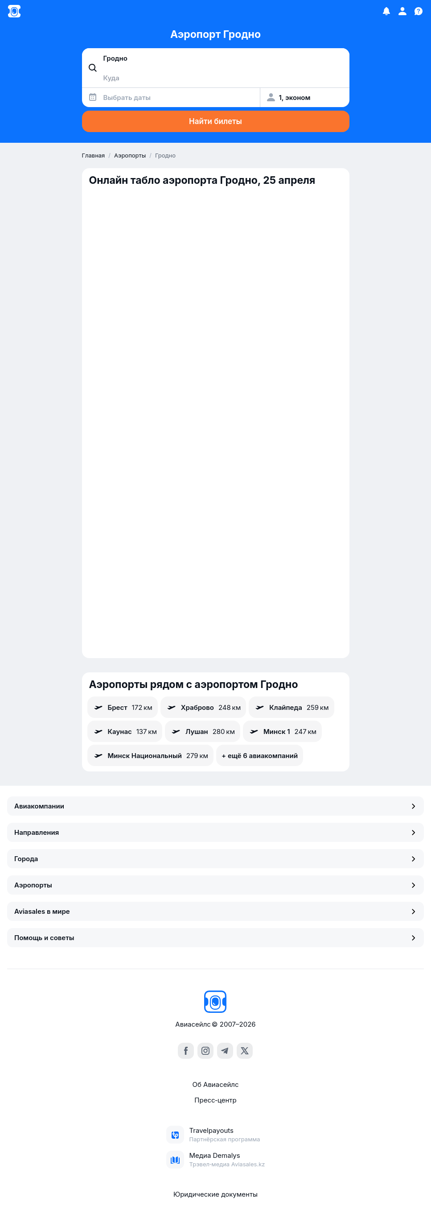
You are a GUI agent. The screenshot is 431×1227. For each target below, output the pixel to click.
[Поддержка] (418, 11)
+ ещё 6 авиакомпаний (260, 755)
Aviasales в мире (215, 911)
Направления (215, 832)
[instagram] (205, 1050)
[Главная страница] (14, 11)
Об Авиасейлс (215, 1084)
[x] (244, 1050)
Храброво (203, 707)
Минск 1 (282, 731)
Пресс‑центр (215, 1100)
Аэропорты (215, 885)
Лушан (202, 731)
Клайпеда (291, 707)
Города (215, 858)
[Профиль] (402, 11)
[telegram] (225, 1050)
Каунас (125, 731)
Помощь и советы (215, 937)
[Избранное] (386, 11)
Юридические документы (215, 1194)
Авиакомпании (215, 806)
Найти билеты (215, 121)
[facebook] (186, 1050)
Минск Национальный (151, 755)
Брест (122, 707)
